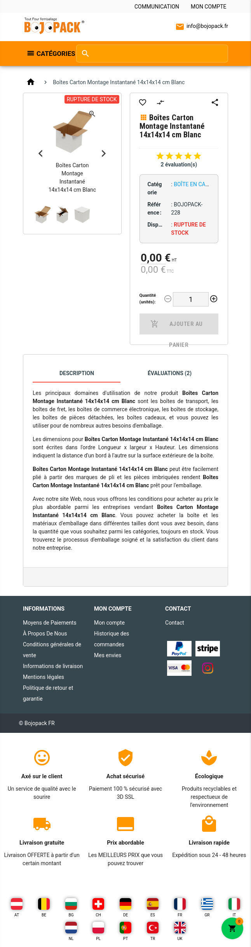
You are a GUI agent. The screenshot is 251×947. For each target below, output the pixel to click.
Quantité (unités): (147, 299)
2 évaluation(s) (178, 164)
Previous (41, 153)
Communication (156, 6)
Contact (174, 623)
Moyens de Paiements (50, 623)
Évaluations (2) (170, 373)
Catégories (52, 53)
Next (104, 153)
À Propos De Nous (45, 633)
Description (76, 373)
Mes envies (107, 655)
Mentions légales (43, 677)
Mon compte (208, 6)
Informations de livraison (53, 666)
